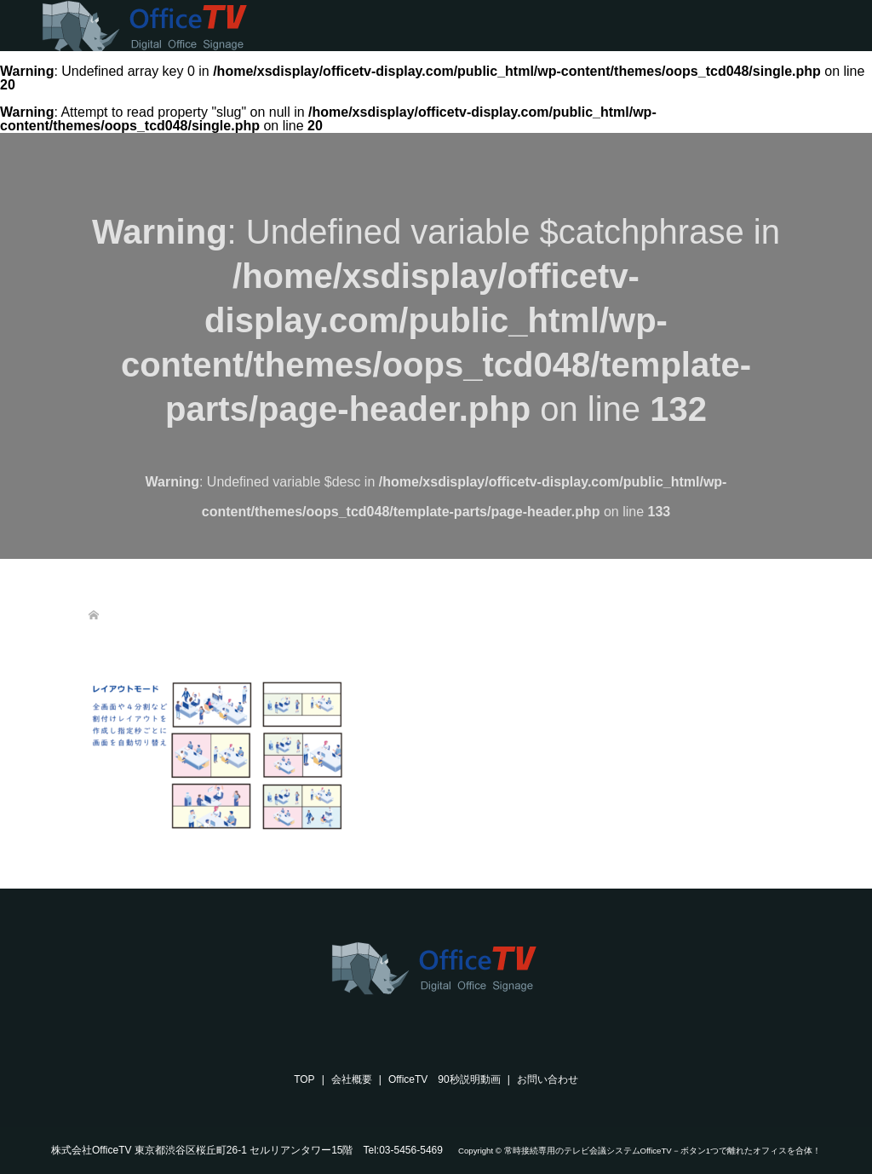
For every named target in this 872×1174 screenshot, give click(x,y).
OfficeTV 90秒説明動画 (444, 1079)
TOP (304, 1079)
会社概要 (351, 1079)
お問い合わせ (547, 1079)
